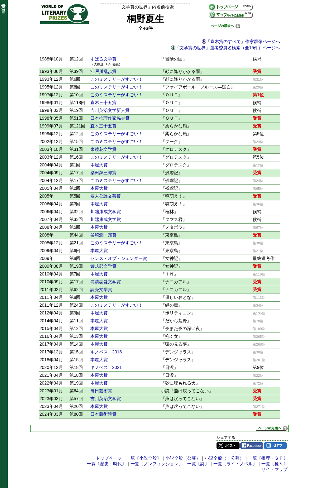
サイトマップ (274, 469)
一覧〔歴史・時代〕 (106, 463)
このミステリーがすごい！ (116, 79)
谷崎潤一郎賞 (103, 234)
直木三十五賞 (103, 102)
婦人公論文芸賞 (105, 196)
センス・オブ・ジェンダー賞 (118, 258)
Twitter (228, 445)
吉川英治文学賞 (105, 398)
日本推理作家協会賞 (110, 118)
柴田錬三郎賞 (103, 172)
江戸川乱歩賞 (103, 71)
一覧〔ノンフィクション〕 (157, 463)
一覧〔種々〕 (274, 463)
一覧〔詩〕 (198, 463)
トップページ (109, 458)
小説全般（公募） (182, 458)
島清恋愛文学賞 (105, 281)
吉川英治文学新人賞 (110, 110)
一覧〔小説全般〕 (143, 458)
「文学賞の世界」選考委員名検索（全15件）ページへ (227, 47)
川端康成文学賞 (105, 211)
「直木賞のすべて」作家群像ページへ (243, 41)
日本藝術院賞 (103, 414)
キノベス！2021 (106, 367)
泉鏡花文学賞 (103, 149)
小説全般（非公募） (224, 458)
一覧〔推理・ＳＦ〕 (268, 458)
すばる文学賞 (103, 58)
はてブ (275, 445)
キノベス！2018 (106, 351)
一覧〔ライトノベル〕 (235, 463)
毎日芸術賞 (101, 390)
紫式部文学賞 (103, 266)
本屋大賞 (99, 164)
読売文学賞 (101, 289)
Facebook (251, 445)
